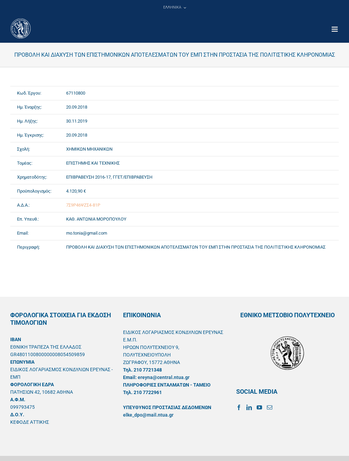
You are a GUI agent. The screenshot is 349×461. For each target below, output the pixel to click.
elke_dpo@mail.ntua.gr (148, 415)
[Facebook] (239, 407)
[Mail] (269, 407)
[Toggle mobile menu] (335, 29)
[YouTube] (259, 407)
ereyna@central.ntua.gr (163, 377)
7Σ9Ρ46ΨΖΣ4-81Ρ (83, 205)
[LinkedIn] (249, 407)
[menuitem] (174, 7)
